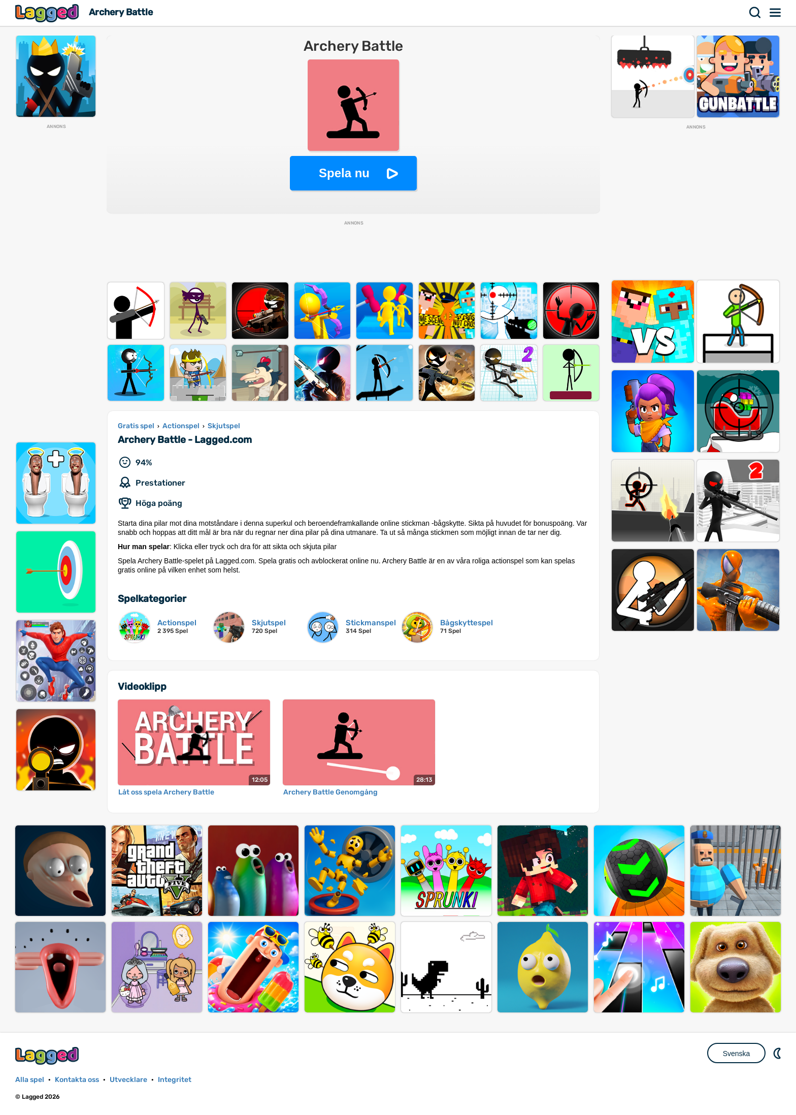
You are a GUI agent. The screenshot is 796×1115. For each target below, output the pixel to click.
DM (778, 1053)
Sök (755, 12)
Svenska (736, 1053)
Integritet (174, 1079)
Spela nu (344, 173)
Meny (776, 12)
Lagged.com (48, 1056)
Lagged (48, 13)
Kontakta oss (77, 1079)
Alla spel (29, 1079)
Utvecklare (128, 1079)
